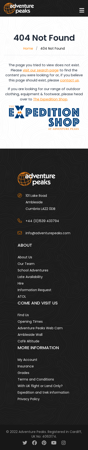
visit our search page (41, 70)
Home (28, 48)
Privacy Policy (29, 399)
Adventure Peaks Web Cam (40, 328)
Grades (23, 372)
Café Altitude (28, 341)
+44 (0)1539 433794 (42, 221)
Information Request (34, 290)
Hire (21, 283)
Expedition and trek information (43, 392)
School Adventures (33, 270)
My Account (27, 359)
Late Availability (30, 276)
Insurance (26, 366)
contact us (69, 80)
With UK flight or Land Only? (40, 386)
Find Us (23, 315)
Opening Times (30, 321)
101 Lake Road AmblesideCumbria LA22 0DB (40, 202)
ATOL (22, 296)
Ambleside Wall (30, 334)
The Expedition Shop (50, 99)
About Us (25, 257)
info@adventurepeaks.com (48, 233)
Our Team (26, 263)
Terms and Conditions (36, 379)
